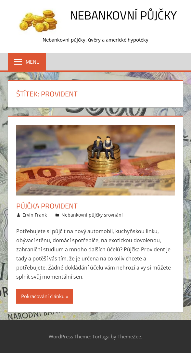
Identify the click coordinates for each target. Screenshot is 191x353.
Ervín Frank (34, 215)
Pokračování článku (43, 296)
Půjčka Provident (47, 205)
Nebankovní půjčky (123, 15)
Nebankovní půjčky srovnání (92, 215)
